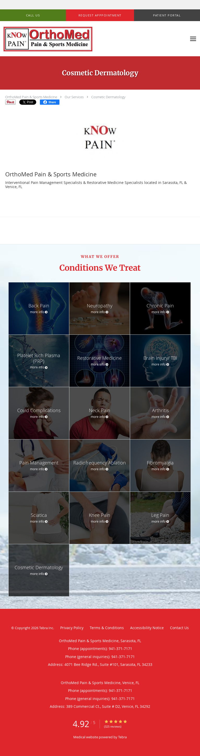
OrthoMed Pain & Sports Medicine (31, 97)
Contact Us (179, 627)
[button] (100, 15)
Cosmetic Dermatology (108, 97)
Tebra (122, 737)
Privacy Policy (71, 627)
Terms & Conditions (107, 627)
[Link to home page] (93, 38)
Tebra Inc (46, 627)
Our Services (74, 97)
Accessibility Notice (147, 627)
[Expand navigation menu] (193, 39)
